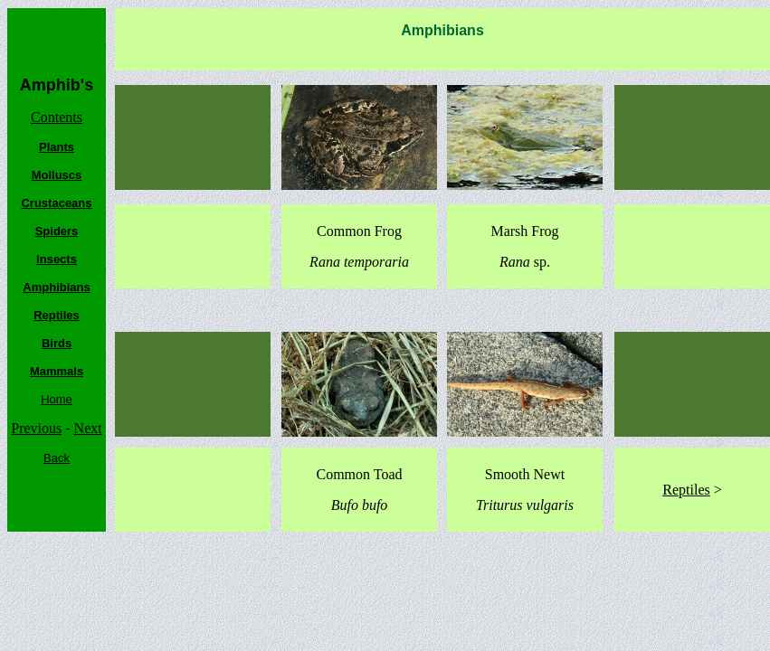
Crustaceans (56, 203)
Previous (36, 428)
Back (56, 458)
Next (88, 428)
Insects (56, 259)
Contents (56, 117)
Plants (56, 147)
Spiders (57, 231)
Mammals (56, 371)
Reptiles (56, 315)
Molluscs (57, 175)
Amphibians (56, 287)
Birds (56, 343)
